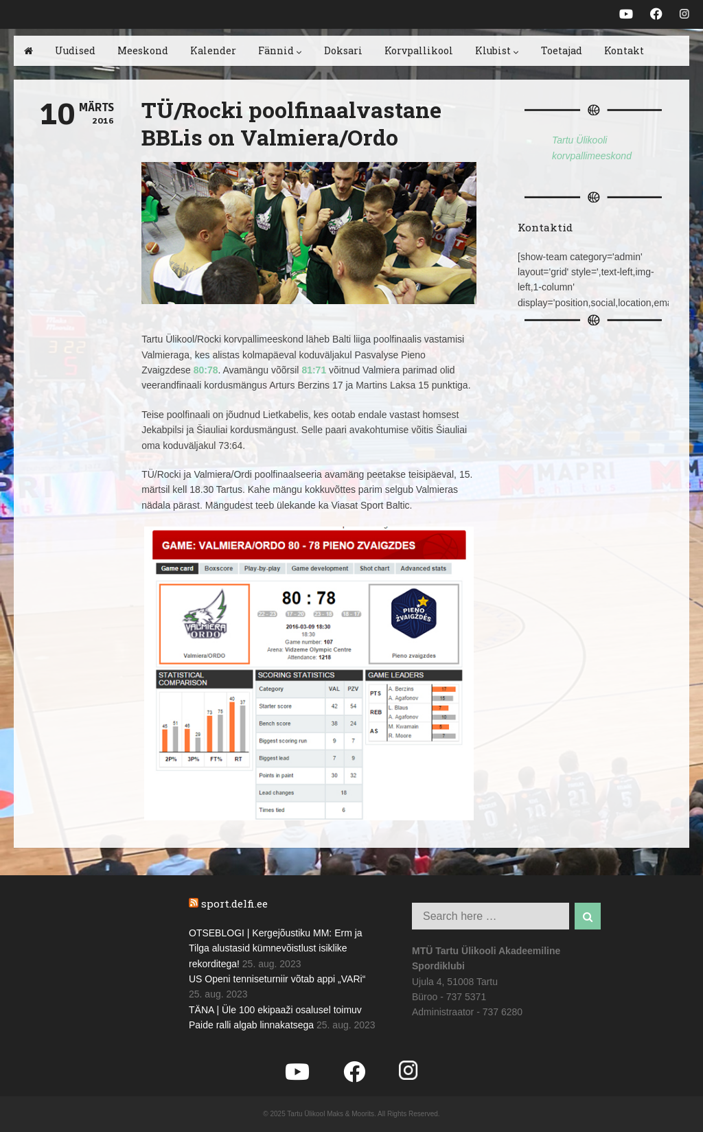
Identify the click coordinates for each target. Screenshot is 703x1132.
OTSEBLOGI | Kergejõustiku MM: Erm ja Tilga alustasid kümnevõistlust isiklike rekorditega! (275, 948)
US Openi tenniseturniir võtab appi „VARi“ (277, 978)
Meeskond (142, 50)
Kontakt (624, 50)
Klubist (497, 50)
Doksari (343, 50)
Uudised (75, 50)
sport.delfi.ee (234, 903)
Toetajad (561, 50)
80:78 (206, 370)
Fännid (280, 50)
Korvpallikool (418, 50)
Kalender (213, 50)
